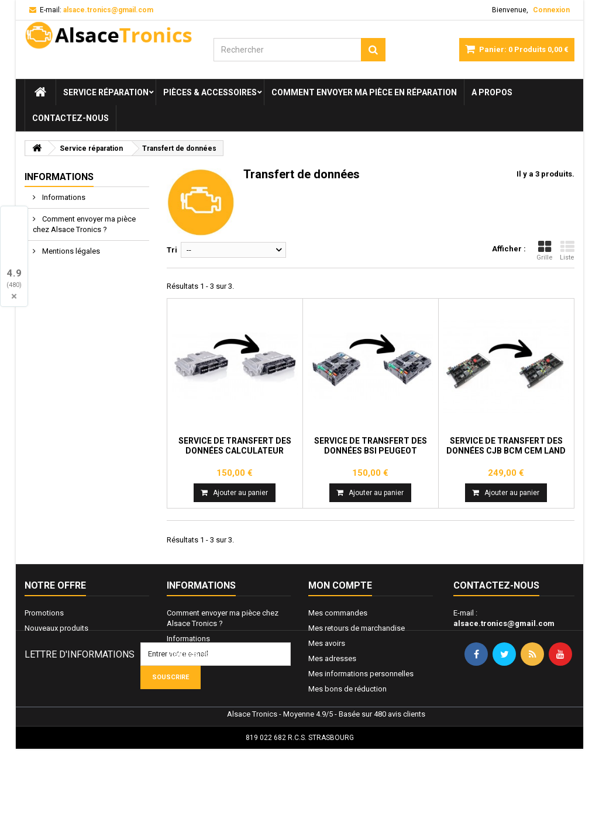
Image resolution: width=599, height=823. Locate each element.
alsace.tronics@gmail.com (504, 623)
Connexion (551, 10)
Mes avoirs (326, 643)
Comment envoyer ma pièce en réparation (364, 92)
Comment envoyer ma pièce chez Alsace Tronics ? (84, 224)
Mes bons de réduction (347, 688)
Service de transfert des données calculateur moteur (234, 450)
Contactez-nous (70, 118)
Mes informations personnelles (361, 673)
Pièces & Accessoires (210, 92)
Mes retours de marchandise (356, 628)
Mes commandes (337, 612)
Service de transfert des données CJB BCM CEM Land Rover (506, 450)
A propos (491, 92)
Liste (567, 250)
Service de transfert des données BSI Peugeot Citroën (370, 450)
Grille (544, 250)
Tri (172, 249)
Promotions (44, 612)
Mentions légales (70, 251)
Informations (59, 176)
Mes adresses (332, 658)
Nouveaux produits (56, 628)
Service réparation (106, 92)
